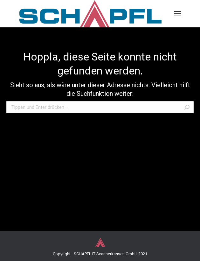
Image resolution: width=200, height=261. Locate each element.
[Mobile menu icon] (177, 13)
